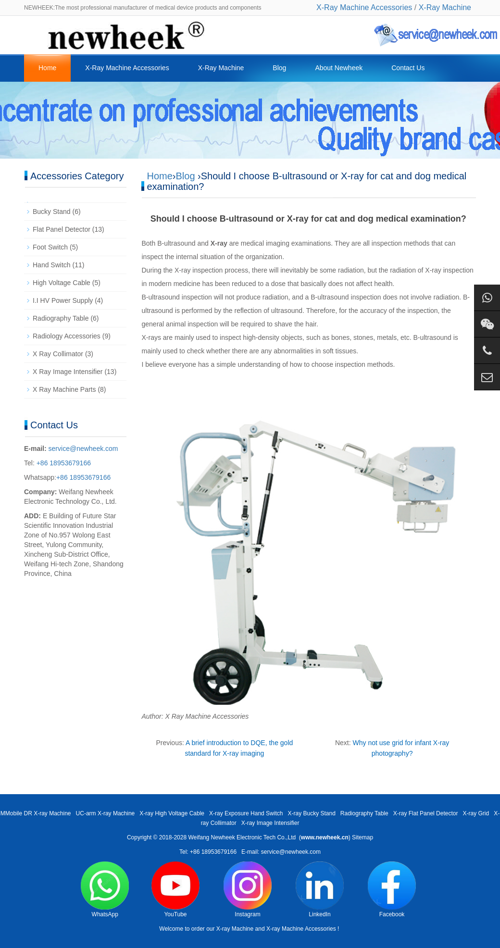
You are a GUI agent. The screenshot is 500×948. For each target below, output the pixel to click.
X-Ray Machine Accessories (364, 7)
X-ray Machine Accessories (301, 928)
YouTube (175, 889)
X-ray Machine (234, 928)
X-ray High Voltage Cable (171, 813)
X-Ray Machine (445, 7)
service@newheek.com (83, 448)
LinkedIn (320, 889)
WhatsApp (105, 889)
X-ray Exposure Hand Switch (246, 813)
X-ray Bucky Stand (311, 813)
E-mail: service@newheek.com (281, 851)
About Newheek (338, 68)
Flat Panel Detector (61, 229)
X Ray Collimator (58, 354)
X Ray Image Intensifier (68, 371)
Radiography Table (61, 318)
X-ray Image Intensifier (270, 823)
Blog (279, 68)
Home (47, 68)
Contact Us (408, 68)
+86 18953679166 (63, 463)
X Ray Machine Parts (64, 389)
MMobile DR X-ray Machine (35, 813)
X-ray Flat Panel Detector (425, 813)
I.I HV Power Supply (63, 300)
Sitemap (362, 837)
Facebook (392, 889)
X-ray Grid (475, 813)
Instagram (248, 889)
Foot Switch (50, 247)
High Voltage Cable (61, 283)
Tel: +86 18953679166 (208, 851)
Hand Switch (52, 265)
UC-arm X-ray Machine (105, 813)
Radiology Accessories (66, 336)
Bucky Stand (52, 211)
